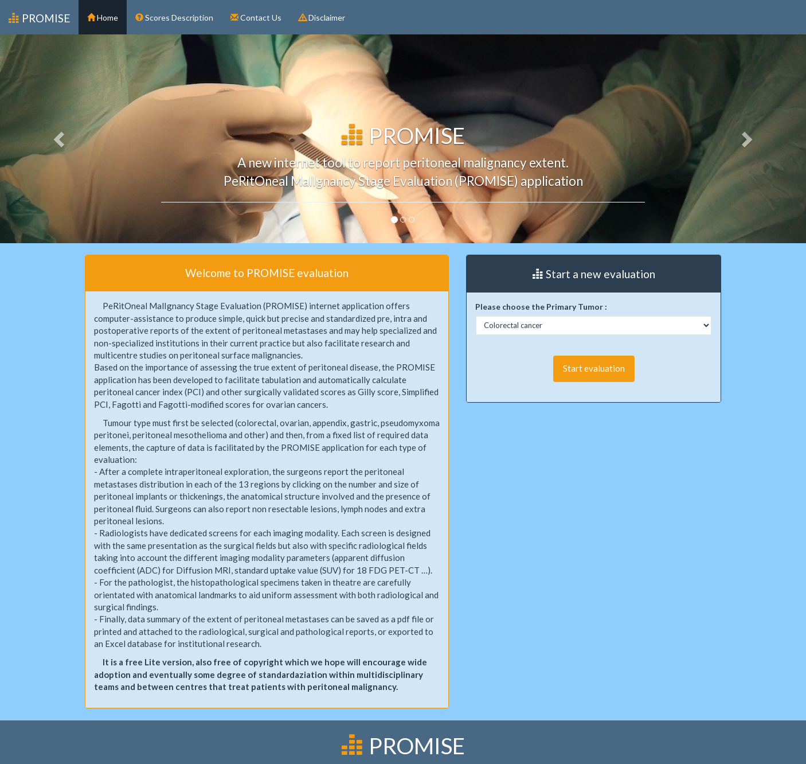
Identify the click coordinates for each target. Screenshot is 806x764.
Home (102, 17)
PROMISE (39, 18)
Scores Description (174, 17)
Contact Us (255, 17)
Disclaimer (322, 17)
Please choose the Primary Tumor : (541, 306)
